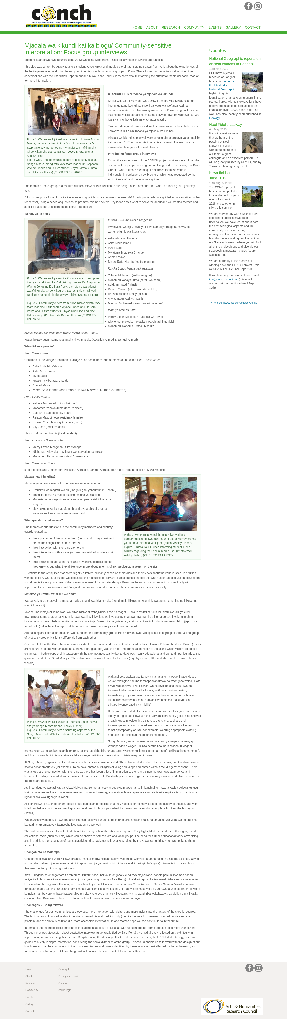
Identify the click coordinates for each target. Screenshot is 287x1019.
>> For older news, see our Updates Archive (233, 302)
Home (137, 27)
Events (215, 27)
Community (194, 27)
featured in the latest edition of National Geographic (222, 85)
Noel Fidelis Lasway (225, 125)
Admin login (64, 990)
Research (171, 27)
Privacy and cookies (69, 976)
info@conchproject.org (223, 279)
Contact (253, 27)
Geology (214, 118)
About (152, 27)
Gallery (233, 27)
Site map (63, 983)
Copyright (63, 969)
